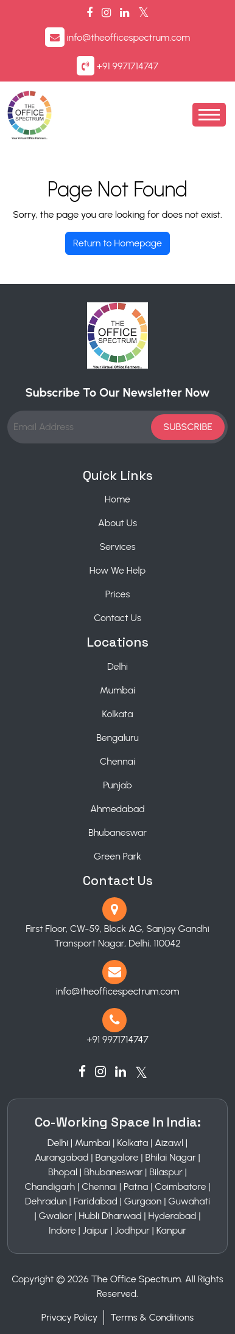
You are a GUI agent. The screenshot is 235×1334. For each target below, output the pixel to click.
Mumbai (117, 690)
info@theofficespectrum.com (129, 37)
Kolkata (117, 714)
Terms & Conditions (152, 1317)
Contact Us (117, 618)
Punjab (117, 785)
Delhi (117, 666)
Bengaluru (117, 737)
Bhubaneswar (117, 832)
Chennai (117, 761)
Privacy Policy (69, 1317)
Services (117, 546)
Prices (117, 594)
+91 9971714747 (127, 66)
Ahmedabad (117, 809)
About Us (117, 523)
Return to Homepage (117, 243)
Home (117, 499)
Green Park (117, 856)
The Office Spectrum (136, 1279)
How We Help (117, 570)
